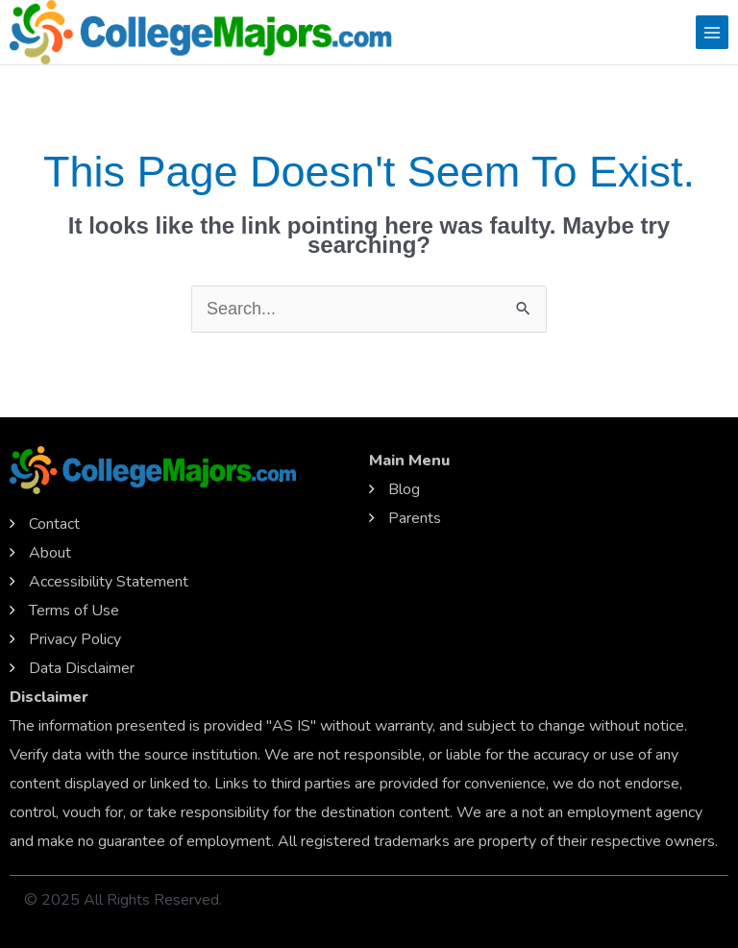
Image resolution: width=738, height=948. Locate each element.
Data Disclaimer (82, 668)
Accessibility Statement (108, 581)
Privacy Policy (75, 639)
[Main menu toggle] (712, 31)
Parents (414, 518)
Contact (54, 524)
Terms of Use (74, 610)
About (50, 552)
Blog (404, 489)
